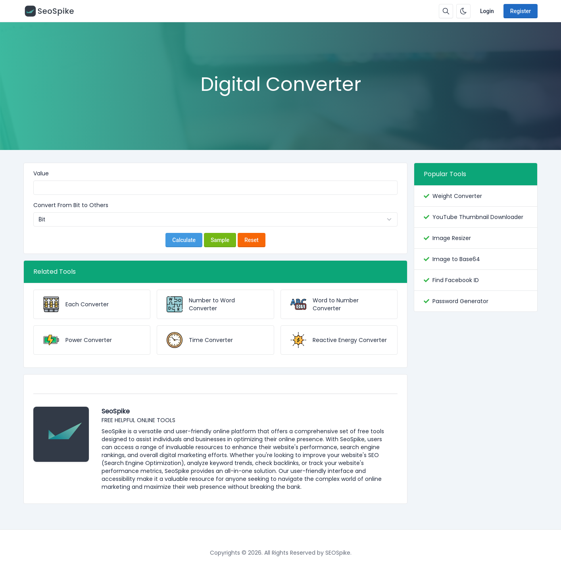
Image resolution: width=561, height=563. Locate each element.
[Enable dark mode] (463, 11)
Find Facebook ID (455, 280)
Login (487, 11)
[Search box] (446, 11)
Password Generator (460, 301)
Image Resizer (451, 238)
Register (520, 11)
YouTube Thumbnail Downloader (477, 217)
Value (41, 173)
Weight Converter (457, 196)
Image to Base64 (456, 259)
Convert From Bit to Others (70, 205)
